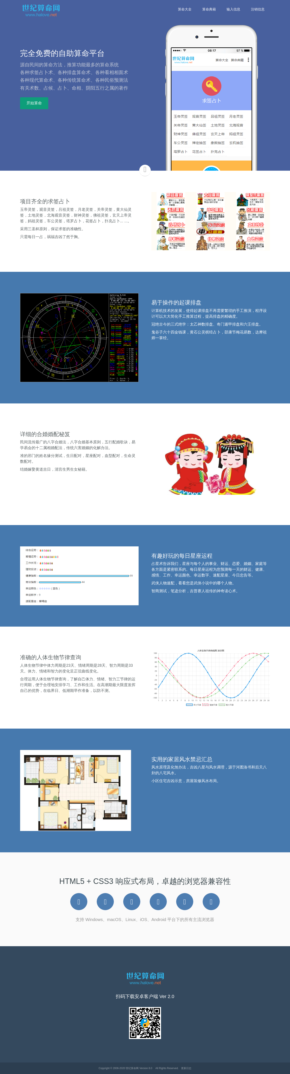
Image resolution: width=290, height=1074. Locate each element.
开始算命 (34, 103)
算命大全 (185, 9)
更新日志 (186, 1068)
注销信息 (258, 9)
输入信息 (233, 9)
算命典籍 (209, 9)
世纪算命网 (132, 1068)
